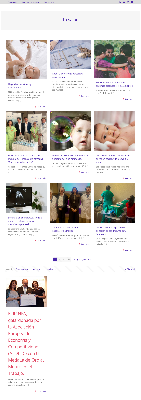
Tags (37, 269)
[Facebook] (132, 2)
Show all (129, 269)
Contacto (49, 2)
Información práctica (32, 2)
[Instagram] (128, 2)
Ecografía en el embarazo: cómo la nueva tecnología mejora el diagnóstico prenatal (25, 221)
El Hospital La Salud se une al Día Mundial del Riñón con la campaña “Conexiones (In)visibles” (25, 159)
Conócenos (14, 2)
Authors (51, 269)
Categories (23, 269)
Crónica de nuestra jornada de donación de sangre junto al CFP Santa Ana (112, 230)
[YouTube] (124, 2)
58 (69, 259)
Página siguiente (82, 259)
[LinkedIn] (120, 2)
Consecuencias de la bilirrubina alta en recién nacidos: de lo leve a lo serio (113, 159)
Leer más (41, 106)
